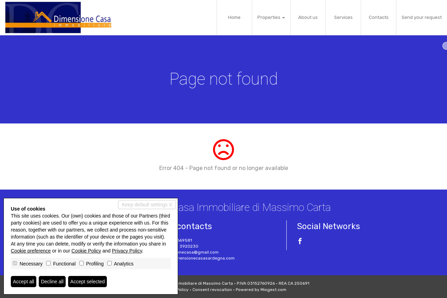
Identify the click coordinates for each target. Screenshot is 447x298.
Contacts (379, 17)
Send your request (422, 17)
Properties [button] (271, 17)
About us (308, 17)
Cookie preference (31, 251)
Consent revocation (212, 289)
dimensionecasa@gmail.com (190, 252)
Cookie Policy (86, 251)
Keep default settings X (147, 204)
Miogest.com (273, 289)
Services (343, 17)
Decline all (52, 281)
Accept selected (87, 281)
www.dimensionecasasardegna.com (198, 258)
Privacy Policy (127, 251)
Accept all (23, 281)
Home (234, 17)
